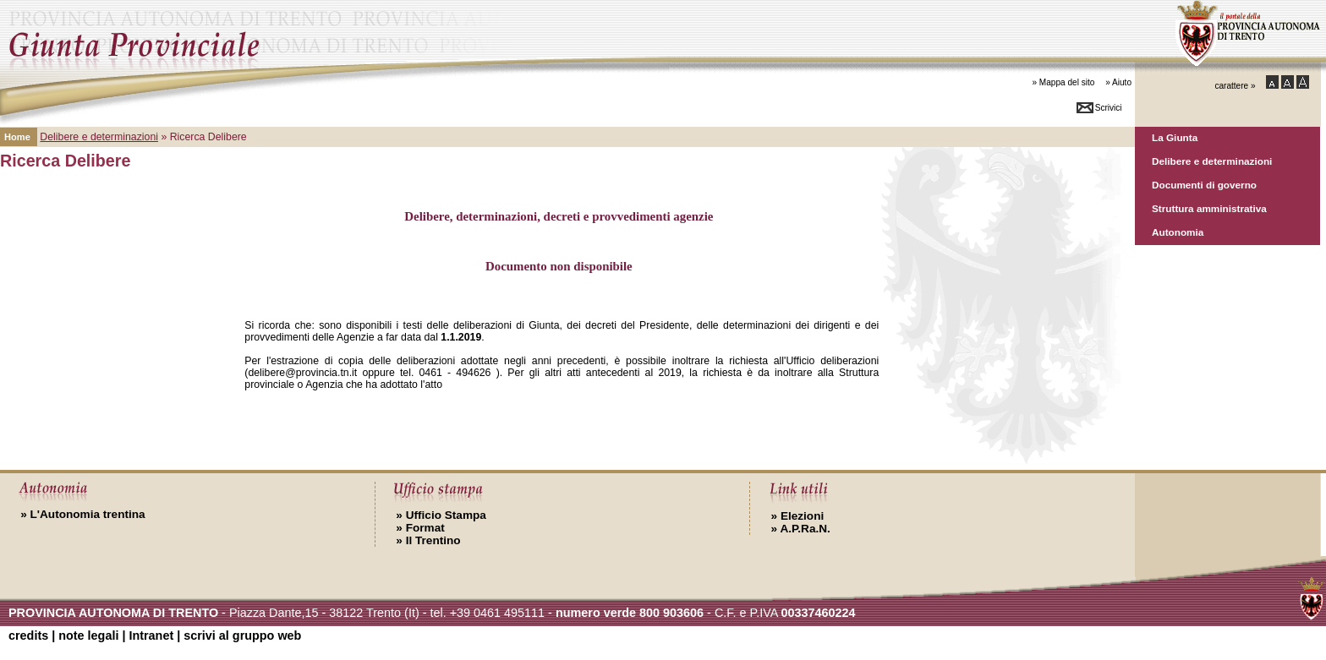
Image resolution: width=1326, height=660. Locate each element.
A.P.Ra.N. (800, 528)
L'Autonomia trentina (82, 514)
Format (420, 527)
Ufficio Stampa (441, 515)
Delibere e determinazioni (1212, 160)
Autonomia (1177, 231)
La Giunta (1174, 137)
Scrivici (1108, 107)
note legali (88, 635)
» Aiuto (1118, 82)
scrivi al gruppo (242, 635)
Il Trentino (428, 540)
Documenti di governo (1204, 184)
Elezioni (798, 516)
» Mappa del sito (1063, 82)
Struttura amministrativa (1209, 208)
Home (17, 137)
